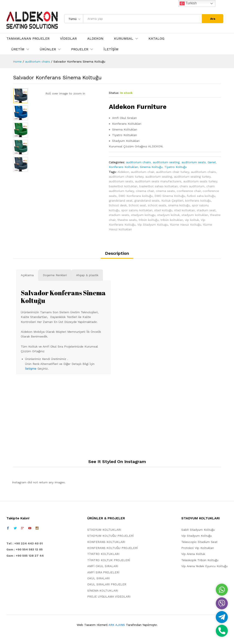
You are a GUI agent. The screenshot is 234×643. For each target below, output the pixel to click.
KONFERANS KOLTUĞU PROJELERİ (112, 548)
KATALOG (156, 38)
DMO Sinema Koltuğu (169, 196)
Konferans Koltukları (123, 167)
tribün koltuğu (149, 220)
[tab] (117, 255)
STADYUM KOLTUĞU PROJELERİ (110, 535)
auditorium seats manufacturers (158, 181)
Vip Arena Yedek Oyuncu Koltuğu (204, 566)
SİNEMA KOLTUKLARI (102, 590)
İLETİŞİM (111, 49)
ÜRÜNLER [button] (48, 49)
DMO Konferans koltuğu (135, 196)
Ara (212, 18)
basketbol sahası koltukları (158, 186)
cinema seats (165, 191)
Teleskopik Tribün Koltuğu (199, 560)
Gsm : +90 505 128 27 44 (25, 555)
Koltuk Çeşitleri (172, 200)
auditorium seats (194, 162)
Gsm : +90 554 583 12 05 (24, 549)
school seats (157, 205)
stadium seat (206, 210)
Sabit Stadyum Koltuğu (198, 529)
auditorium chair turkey (172, 172)
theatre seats (127, 220)
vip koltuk (192, 220)
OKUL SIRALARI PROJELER (106, 584)
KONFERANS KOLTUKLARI (106, 542)
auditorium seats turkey (200, 181)
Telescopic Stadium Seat (199, 542)
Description (117, 253)
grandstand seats (146, 200)
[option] (20, 95)
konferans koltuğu (198, 200)
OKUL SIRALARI (98, 578)
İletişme (30, 368)
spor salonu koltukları (136, 210)
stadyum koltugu (143, 215)
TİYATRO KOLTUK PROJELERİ (108, 560)
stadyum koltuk (168, 215)
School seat (137, 205)
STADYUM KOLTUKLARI (104, 529)
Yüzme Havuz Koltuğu (185, 224)
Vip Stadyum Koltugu (152, 224)
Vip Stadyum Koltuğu (196, 535)
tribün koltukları (171, 220)
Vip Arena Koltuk (193, 554)
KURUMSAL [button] (123, 38)
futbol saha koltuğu (201, 196)
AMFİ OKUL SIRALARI (102, 566)
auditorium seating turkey (192, 176)
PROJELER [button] (79, 49)
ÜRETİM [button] (17, 49)
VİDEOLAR (68, 38)
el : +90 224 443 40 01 (26, 543)
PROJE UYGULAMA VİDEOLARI (108, 596)
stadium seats (119, 215)
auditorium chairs (138, 162)
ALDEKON (95, 38)
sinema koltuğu (179, 205)
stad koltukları (184, 210)
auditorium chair (142, 172)
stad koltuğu (163, 210)
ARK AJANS (116, 625)
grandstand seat (120, 200)
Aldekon (123, 172)
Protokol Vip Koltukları (197, 548)
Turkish (188, 3)
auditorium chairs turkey (126, 176)
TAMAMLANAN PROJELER (28, 38)
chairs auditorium (192, 186)
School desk (118, 205)
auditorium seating (166, 162)
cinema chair (145, 191)
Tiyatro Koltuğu (175, 167)
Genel (212, 162)
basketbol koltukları (123, 186)
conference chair (189, 191)
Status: (114, 92)
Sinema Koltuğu (151, 167)
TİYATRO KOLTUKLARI (103, 554)
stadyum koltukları (195, 215)
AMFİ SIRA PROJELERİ (103, 572)
